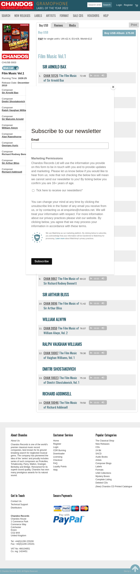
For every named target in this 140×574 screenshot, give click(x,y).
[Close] (113, 87)
